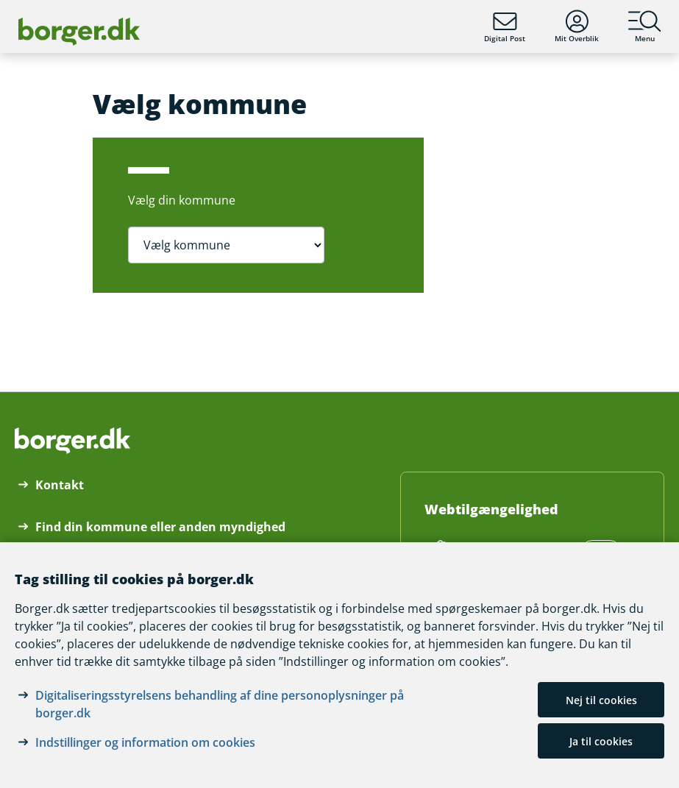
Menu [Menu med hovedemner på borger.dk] (644, 26)
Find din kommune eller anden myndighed (160, 527)
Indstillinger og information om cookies (145, 742)
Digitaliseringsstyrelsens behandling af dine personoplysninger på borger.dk (219, 704)
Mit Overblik (577, 26)
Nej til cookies (601, 700)
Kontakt (59, 485)
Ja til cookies (601, 741)
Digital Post (504, 26)
